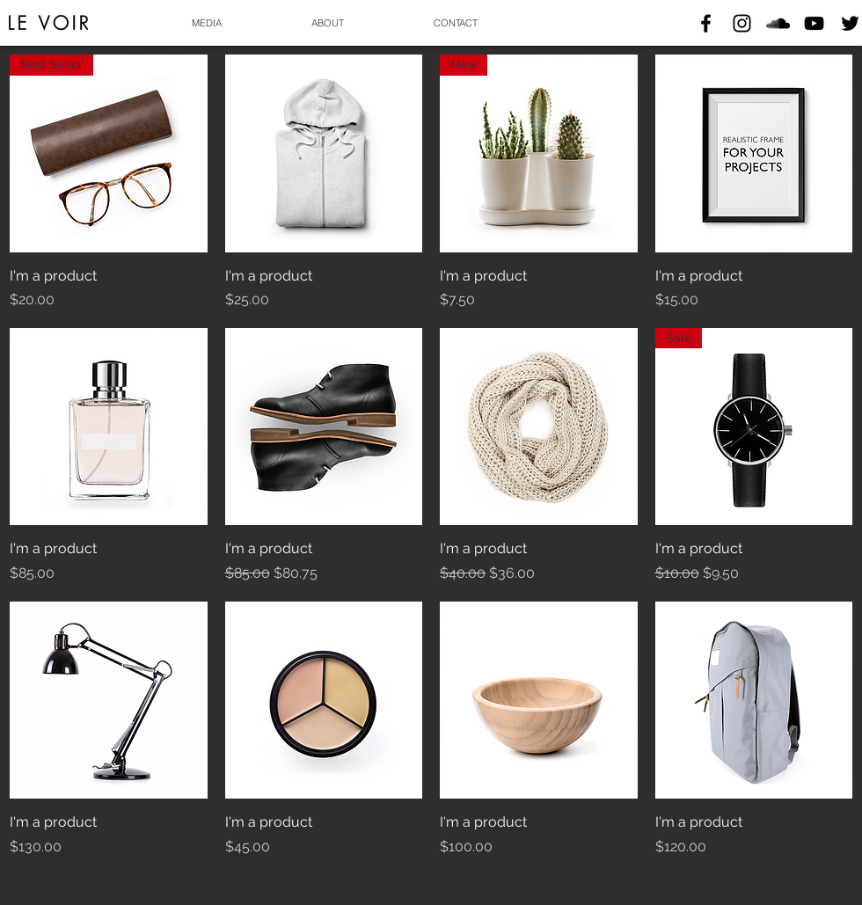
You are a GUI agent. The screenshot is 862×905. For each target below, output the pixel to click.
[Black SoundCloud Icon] (778, 23)
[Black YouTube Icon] (814, 23)
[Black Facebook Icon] (706, 23)
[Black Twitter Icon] (850, 23)
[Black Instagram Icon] (742, 23)
